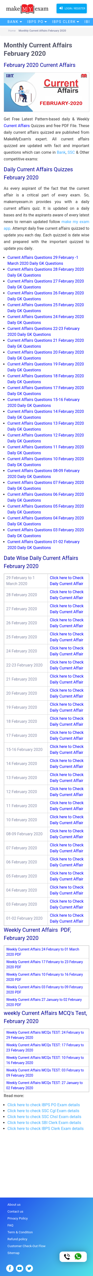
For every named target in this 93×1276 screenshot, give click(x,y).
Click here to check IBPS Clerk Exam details (45, 1128)
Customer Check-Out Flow (26, 1245)
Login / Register (71, 8)
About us (13, 1204)
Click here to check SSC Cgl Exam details (43, 1110)
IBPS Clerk (64, 22)
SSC (71, 152)
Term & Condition (19, 1232)
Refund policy (17, 1238)
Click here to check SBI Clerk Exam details (44, 1122)
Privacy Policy (17, 1218)
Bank (13, 22)
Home (12, 30)
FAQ (10, 1225)
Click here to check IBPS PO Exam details (43, 1105)
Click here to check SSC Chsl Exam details (44, 1116)
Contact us (15, 1211)
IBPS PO (35, 22)
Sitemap (13, 1252)
